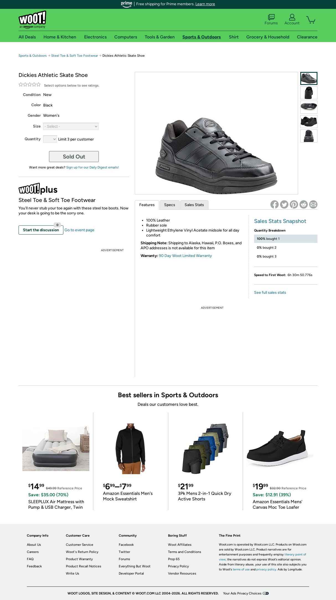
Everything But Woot (135, 566)
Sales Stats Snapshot (280, 221)
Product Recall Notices (83, 566)
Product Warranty (79, 559)
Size (37, 126)
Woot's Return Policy (82, 552)
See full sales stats (270, 292)
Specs (169, 204)
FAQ (30, 559)
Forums (271, 19)
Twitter (124, 552)
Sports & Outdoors (33, 56)
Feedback (34, 566)
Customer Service (79, 545)
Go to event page (79, 230)
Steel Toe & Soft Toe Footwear (74, 56)
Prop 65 (174, 559)
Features (147, 204)
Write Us (72, 573)
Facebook (126, 545)
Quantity (33, 139)
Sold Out (74, 156)
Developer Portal (131, 573)
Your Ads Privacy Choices (242, 593)
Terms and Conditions (184, 552)
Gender (34, 115)
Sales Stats (194, 204)
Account (292, 19)
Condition (32, 94)
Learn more (205, 4)
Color (36, 105)
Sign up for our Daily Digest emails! (92, 167)
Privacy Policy (178, 566)
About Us (34, 545)
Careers (33, 552)
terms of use (241, 569)
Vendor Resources (182, 573)
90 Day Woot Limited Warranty (185, 255)
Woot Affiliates (180, 545)
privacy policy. (266, 569)
